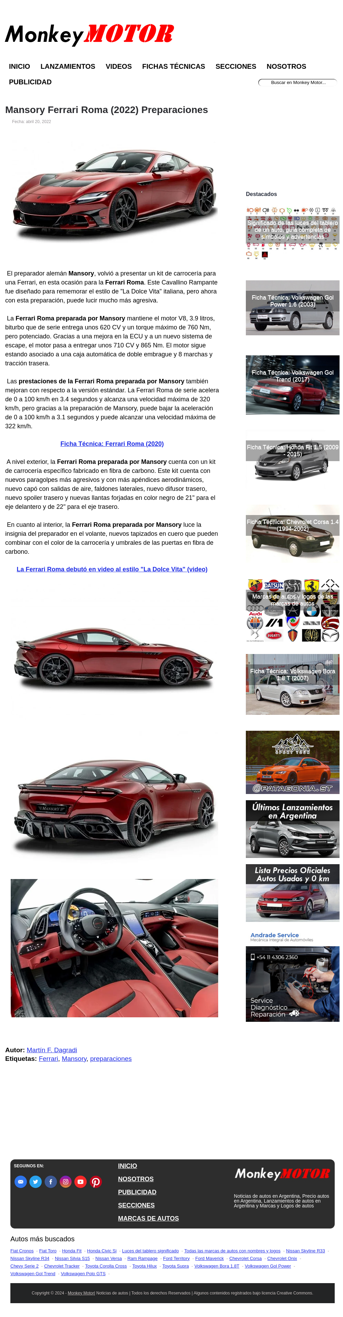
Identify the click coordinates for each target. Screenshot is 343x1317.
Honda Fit (71, 1250)
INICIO (127, 1165)
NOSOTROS (136, 1179)
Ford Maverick (209, 1258)
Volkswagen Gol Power (268, 1266)
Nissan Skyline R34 (29, 1258)
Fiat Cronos (22, 1250)
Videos (119, 66)
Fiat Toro (47, 1250)
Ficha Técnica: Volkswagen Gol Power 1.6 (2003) (293, 301)
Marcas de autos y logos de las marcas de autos (292, 600)
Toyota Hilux (144, 1266)
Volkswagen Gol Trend (32, 1273)
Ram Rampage (142, 1258)
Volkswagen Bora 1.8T (216, 1266)
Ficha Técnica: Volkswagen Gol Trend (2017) (293, 376)
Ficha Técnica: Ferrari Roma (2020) (112, 443)
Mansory (74, 1058)
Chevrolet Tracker (62, 1266)
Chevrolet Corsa (245, 1258)
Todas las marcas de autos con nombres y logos (232, 1250)
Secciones (235, 66)
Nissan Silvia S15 (72, 1258)
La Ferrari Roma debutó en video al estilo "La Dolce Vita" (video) (112, 569)
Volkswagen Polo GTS (83, 1273)
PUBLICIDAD (137, 1192)
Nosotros (286, 66)
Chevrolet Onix (282, 1258)
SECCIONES (136, 1205)
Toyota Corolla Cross (106, 1266)
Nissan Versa (108, 1258)
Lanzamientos (67, 66)
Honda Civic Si (102, 1250)
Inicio (19, 66)
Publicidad (30, 82)
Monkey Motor (81, 1293)
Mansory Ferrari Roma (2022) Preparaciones (106, 110)
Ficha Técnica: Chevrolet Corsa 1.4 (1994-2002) (293, 525)
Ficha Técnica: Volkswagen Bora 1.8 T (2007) (292, 674)
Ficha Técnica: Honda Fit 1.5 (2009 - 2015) (293, 450)
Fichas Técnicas (173, 66)
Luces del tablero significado (150, 1250)
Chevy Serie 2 (24, 1266)
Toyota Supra (176, 1266)
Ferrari (48, 1058)
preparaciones (111, 1058)
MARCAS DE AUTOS (148, 1218)
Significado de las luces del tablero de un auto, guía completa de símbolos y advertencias (293, 229)
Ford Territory (176, 1258)
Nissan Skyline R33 (305, 1250)
